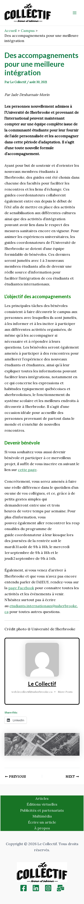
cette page (27, 469)
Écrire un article (42, 822)
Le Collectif (42, 683)
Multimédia (42, 816)
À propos (42, 828)
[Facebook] (23, 888)
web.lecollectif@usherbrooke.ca (31, 691)
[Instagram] (48, 888)
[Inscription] (60, 888)
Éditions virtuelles (42, 804)
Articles (42, 798)
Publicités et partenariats (42, 810)
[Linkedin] (35, 888)
